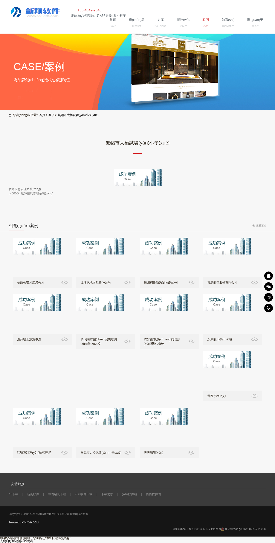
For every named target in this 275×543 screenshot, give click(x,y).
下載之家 (107, 494)
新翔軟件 (33, 494)
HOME (113, 26)
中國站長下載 (57, 494)
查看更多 (261, 225)
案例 (52, 115)
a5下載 (13, 494)
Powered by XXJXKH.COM (24, 522)
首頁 (42, 115)
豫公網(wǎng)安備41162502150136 (245, 529)
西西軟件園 (153, 494)
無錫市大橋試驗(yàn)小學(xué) (78, 115)
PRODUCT (136, 26)
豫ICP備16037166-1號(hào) (205, 529)
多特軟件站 (129, 494)
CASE (205, 26)
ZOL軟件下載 (83, 494)
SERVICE (183, 26)
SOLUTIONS (160, 26)
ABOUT (255, 26)
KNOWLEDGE (228, 26)
